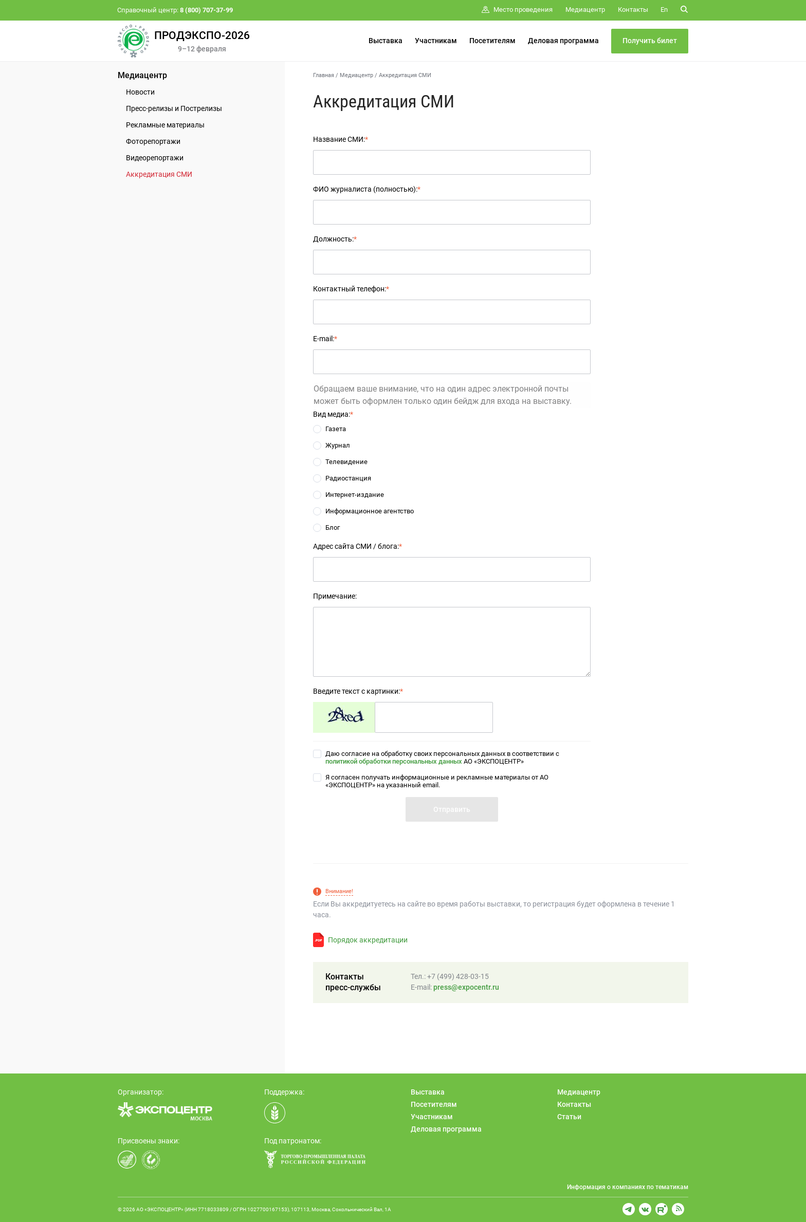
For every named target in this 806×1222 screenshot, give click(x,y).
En (664, 9)
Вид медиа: (333, 414)
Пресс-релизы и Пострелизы (174, 108)
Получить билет (649, 40)
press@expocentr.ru (466, 987)
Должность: (335, 239)
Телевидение (346, 462)
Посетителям (492, 40)
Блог (332, 527)
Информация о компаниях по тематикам (627, 1187)
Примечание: (335, 596)
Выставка (385, 40)
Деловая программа (563, 40)
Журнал (337, 445)
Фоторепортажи (153, 141)
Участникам (436, 40)
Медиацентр (142, 75)
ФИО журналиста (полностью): (366, 189)
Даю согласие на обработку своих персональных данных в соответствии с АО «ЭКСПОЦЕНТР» (442, 757)
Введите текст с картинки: (358, 691)
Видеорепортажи (155, 158)
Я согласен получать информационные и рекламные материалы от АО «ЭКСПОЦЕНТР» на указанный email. (436, 781)
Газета (335, 429)
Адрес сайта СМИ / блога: (357, 546)
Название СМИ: (340, 139)
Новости (140, 92)
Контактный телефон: (351, 289)
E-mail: (325, 339)
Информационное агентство (369, 511)
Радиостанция (348, 478)
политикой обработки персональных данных (393, 761)
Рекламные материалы (165, 125)
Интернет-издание (354, 494)
